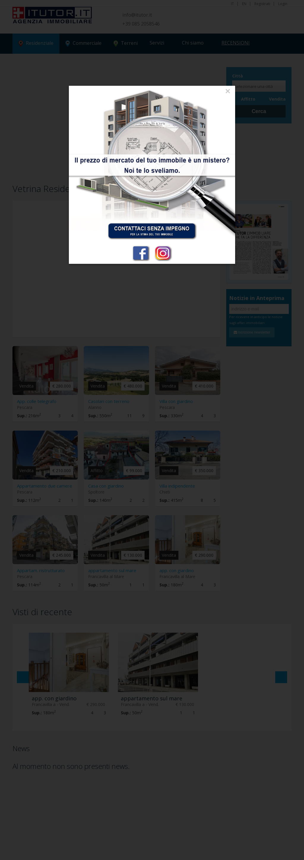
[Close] (227, 91)
